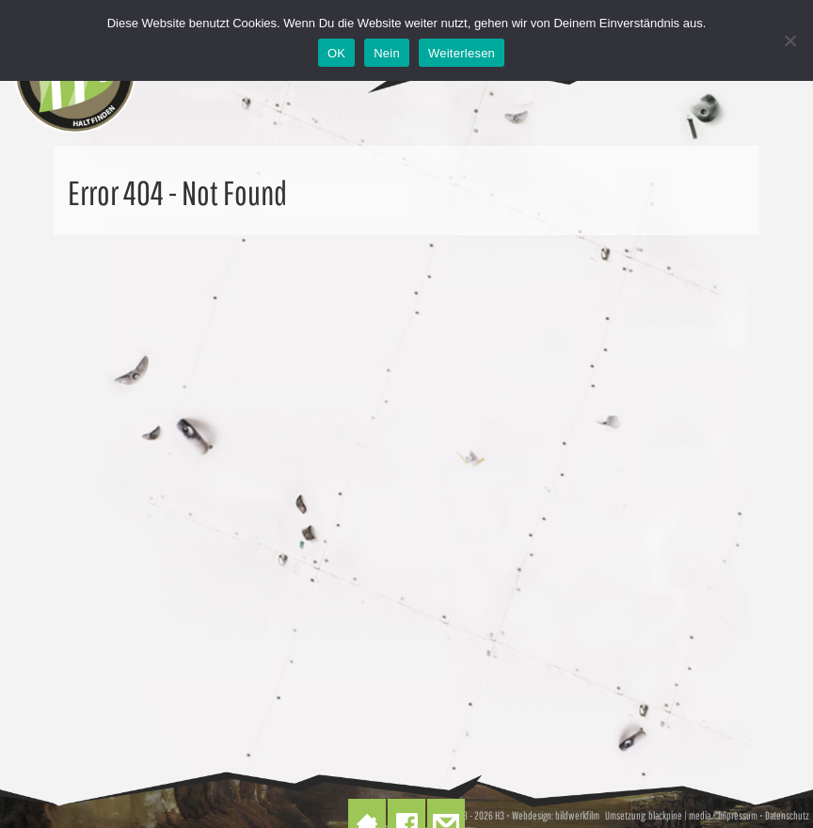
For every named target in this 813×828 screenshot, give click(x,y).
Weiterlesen (461, 53)
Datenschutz (787, 815)
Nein (387, 53)
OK (336, 53)
